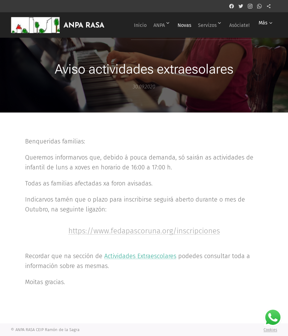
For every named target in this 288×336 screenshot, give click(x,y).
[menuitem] (155, 25)
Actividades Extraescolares (140, 256)
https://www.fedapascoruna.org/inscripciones (144, 231)
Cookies (270, 329)
